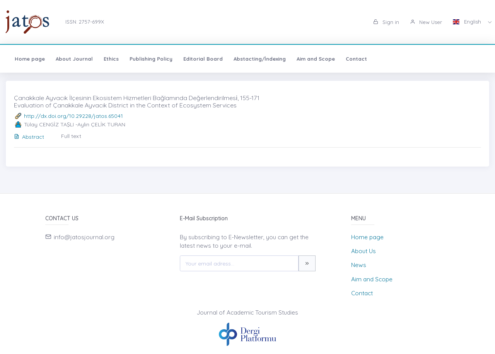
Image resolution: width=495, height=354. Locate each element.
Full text (71, 136)
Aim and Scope (316, 59)
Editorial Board (203, 59)
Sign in (386, 22)
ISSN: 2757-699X (84, 22)
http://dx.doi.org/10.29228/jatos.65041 (73, 115)
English (468, 22)
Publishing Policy (151, 59)
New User (426, 22)
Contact (356, 59)
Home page (30, 59)
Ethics (111, 59)
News (358, 265)
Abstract (29, 136)
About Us (363, 251)
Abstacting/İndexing (260, 59)
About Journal (74, 59)
